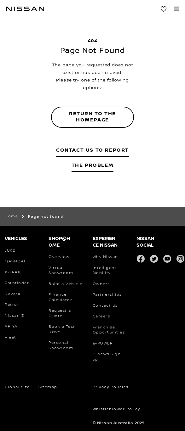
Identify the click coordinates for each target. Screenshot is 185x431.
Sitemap (47, 387)
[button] (176, 9)
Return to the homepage (92, 117)
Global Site (17, 387)
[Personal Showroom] (163, 9)
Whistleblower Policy (116, 409)
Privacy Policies (111, 387)
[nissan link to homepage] (25, 9)
